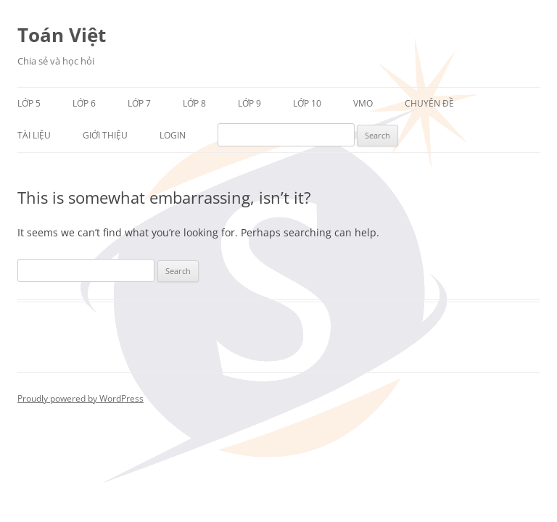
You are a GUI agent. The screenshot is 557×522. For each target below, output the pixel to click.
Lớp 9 (249, 103)
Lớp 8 (194, 103)
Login (173, 135)
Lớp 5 (29, 103)
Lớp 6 (84, 103)
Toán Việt (61, 35)
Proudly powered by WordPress (80, 398)
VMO (363, 103)
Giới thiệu (105, 135)
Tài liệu (34, 135)
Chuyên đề (429, 103)
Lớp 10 (307, 103)
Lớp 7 (139, 103)
